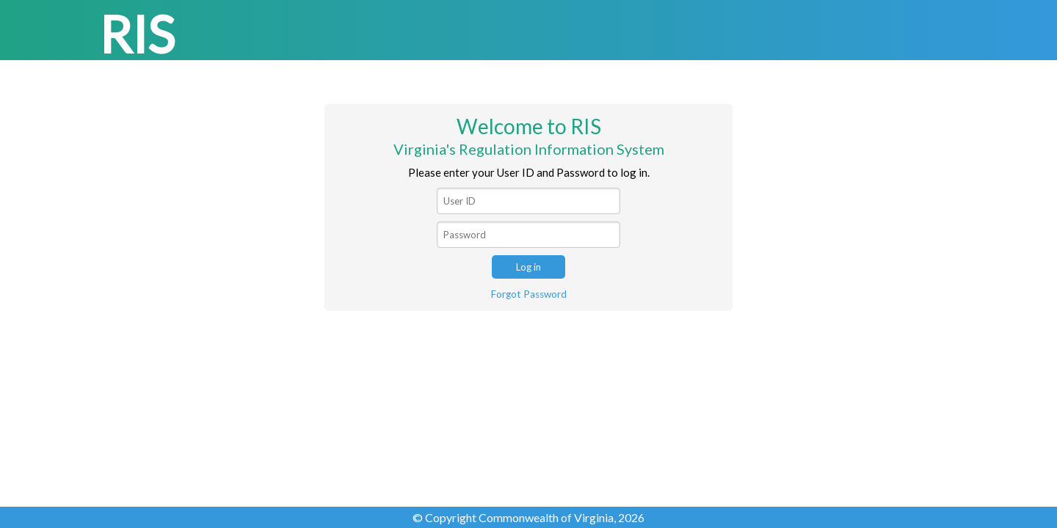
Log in (528, 267)
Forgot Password (529, 294)
